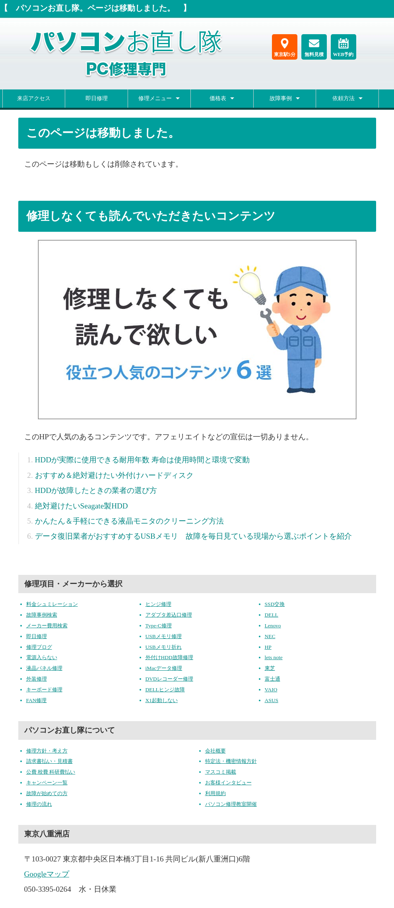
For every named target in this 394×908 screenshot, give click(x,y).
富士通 (272, 679)
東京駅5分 (284, 47)
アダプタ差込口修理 (169, 615)
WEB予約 (343, 47)
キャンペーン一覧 (47, 783)
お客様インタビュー (228, 783)
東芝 (270, 668)
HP (268, 647)
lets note (274, 657)
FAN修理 (36, 700)
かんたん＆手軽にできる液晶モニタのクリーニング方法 (129, 521)
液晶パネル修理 (44, 668)
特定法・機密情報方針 (231, 761)
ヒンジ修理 (158, 604)
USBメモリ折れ (164, 647)
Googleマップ (47, 874)
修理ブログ (39, 647)
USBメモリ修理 (164, 636)
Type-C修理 (159, 626)
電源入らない (41, 657)
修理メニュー (155, 98)
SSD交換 (275, 604)
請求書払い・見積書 (49, 761)
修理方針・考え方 (47, 751)
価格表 (218, 98)
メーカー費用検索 (47, 626)
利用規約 (215, 793)
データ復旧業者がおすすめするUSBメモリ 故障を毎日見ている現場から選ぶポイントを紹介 (193, 536)
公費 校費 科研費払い (51, 772)
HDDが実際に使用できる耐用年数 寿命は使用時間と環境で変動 (142, 460)
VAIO (271, 690)
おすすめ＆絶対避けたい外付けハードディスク (114, 475)
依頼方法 (343, 98)
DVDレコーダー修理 (169, 679)
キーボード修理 (44, 690)
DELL (271, 615)
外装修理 (36, 679)
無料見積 (314, 47)
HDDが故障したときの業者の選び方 (96, 490)
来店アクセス (33, 98)
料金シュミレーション (52, 604)
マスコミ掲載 (220, 772)
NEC (270, 636)
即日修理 (96, 98)
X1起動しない (162, 700)
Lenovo (273, 626)
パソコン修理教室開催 (231, 804)
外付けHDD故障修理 (169, 657)
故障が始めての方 (47, 793)
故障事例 (281, 98)
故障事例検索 (41, 615)
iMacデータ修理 (164, 668)
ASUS (271, 700)
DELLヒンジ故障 (165, 690)
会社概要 (215, 751)
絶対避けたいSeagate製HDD (81, 506)
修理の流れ (39, 804)
